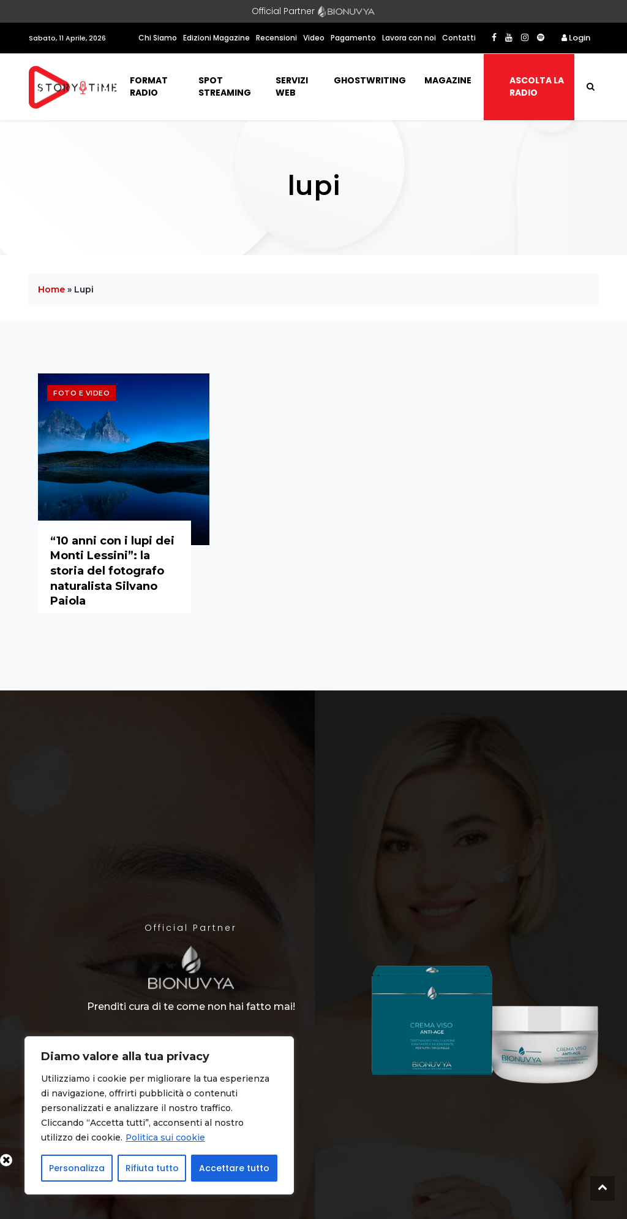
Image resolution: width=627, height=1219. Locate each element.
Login (575, 38)
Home (51, 289)
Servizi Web (292, 86)
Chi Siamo (157, 37)
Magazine (447, 80)
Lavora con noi (409, 37)
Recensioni (276, 37)
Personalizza (77, 1168)
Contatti (459, 37)
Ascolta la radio (536, 86)
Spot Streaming (224, 86)
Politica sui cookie (166, 1137)
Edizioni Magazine (216, 37)
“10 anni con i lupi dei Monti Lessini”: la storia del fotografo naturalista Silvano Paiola (112, 571)
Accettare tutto (234, 1168)
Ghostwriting (370, 80)
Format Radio (149, 86)
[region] (159, 1115)
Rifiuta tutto (152, 1168)
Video (314, 37)
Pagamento (353, 37)
